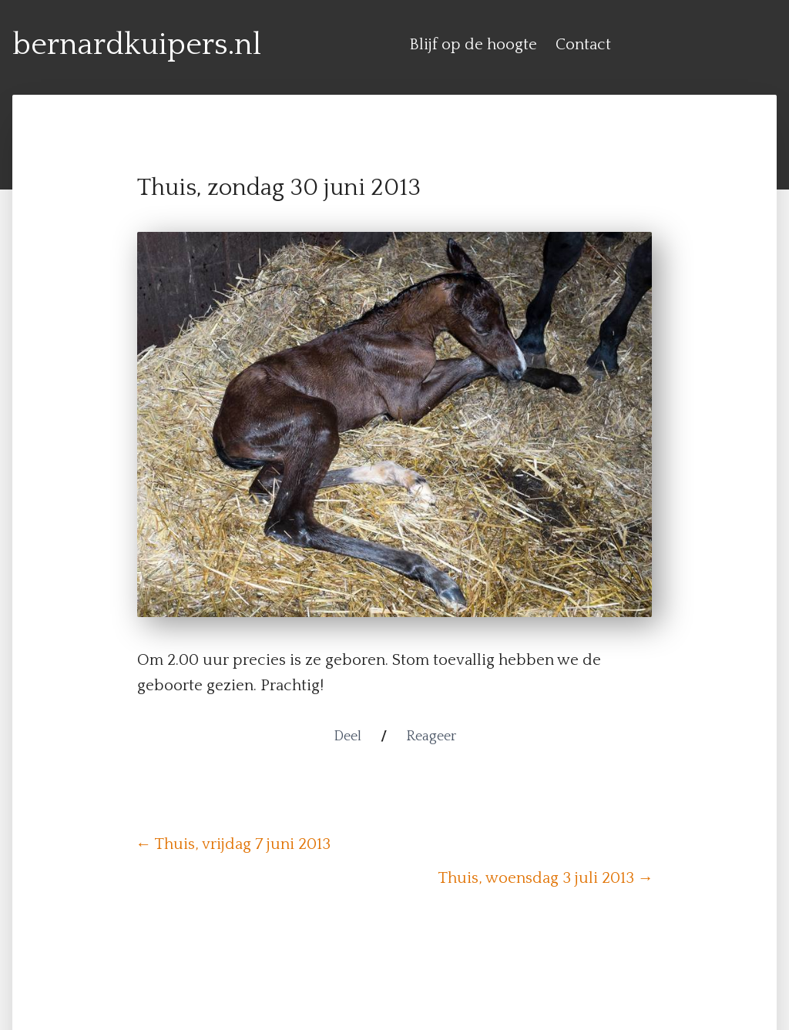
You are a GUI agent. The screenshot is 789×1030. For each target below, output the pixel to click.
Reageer (431, 736)
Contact (583, 44)
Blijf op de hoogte (473, 44)
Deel (347, 736)
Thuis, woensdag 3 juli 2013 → (545, 878)
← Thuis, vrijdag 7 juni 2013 (233, 844)
